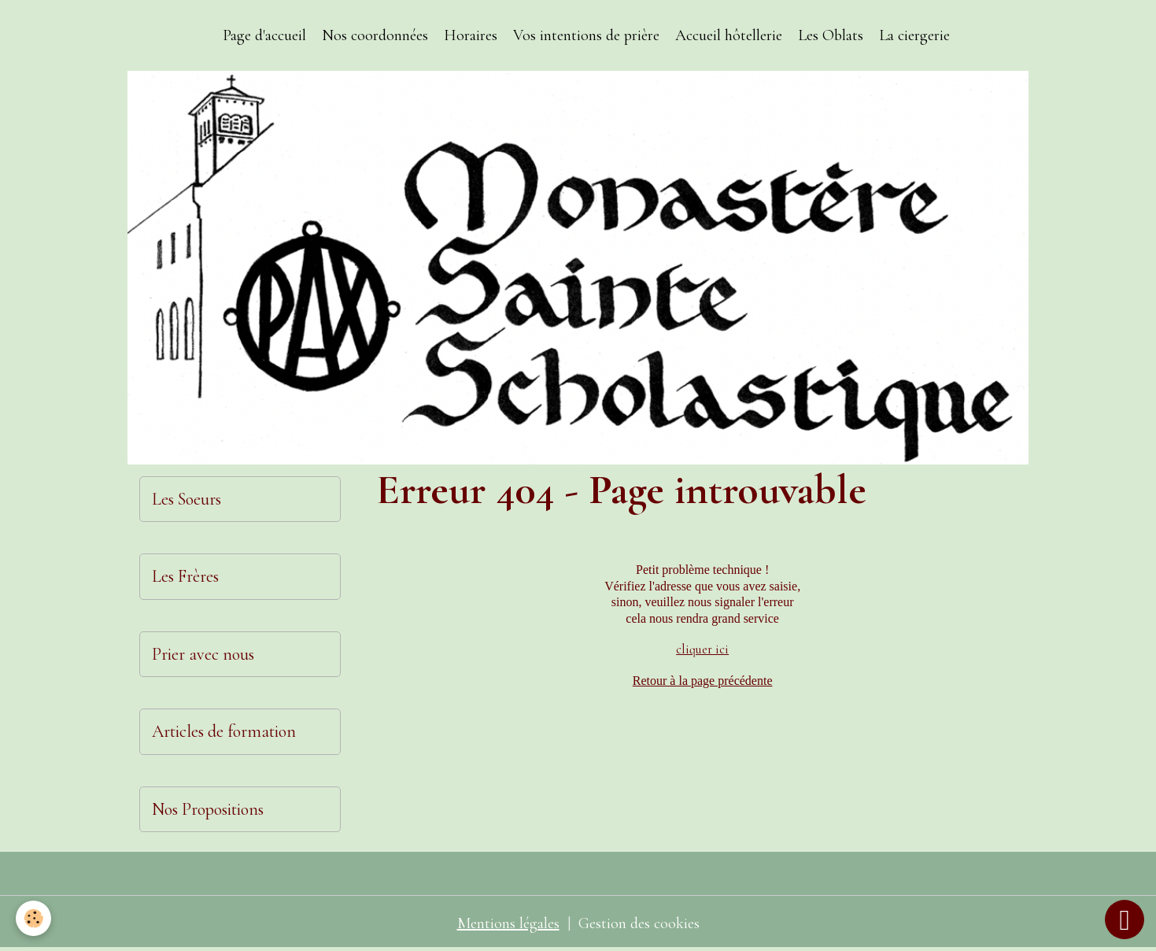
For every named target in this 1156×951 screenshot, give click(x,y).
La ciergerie (914, 35)
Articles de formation (224, 731)
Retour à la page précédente (703, 680)
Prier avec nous (203, 654)
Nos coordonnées (375, 35)
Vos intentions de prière (586, 35)
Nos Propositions (208, 809)
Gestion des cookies (639, 923)
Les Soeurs (186, 499)
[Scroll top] (1124, 919)
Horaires (470, 35)
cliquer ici (702, 649)
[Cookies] (33, 918)
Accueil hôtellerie (728, 35)
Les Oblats (830, 35)
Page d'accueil (264, 35)
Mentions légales (508, 923)
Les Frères (185, 576)
